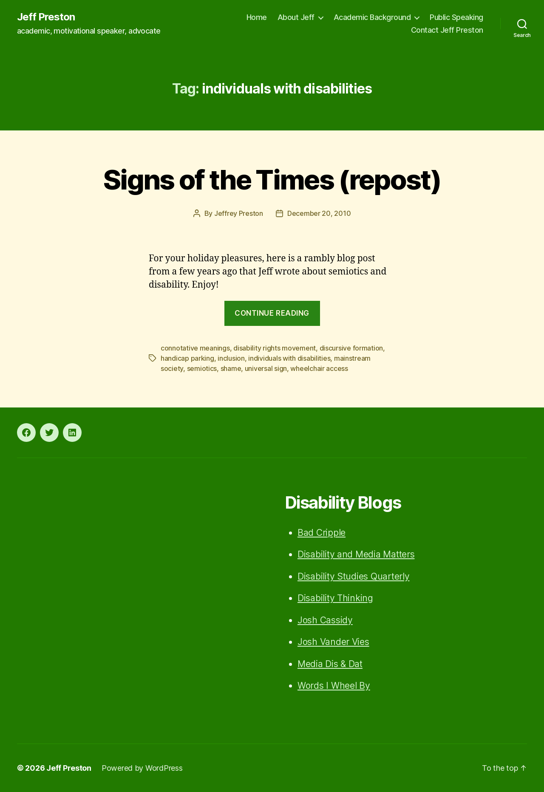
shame (231, 368)
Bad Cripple (322, 532)
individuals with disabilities (289, 358)
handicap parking (187, 358)
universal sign (266, 368)
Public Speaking (456, 17)
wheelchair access (319, 368)
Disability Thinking (335, 598)
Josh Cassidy (325, 620)
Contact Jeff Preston (447, 29)
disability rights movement (274, 348)
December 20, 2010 (319, 213)
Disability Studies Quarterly (353, 576)
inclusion (231, 358)
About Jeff (296, 17)
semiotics (202, 368)
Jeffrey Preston (238, 213)
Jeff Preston (46, 17)
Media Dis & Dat (330, 664)
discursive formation (351, 348)
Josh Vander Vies (333, 641)
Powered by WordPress (142, 768)
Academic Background (372, 17)
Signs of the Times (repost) (272, 179)
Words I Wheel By (334, 685)
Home (256, 17)
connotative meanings (195, 348)
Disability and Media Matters (356, 554)
